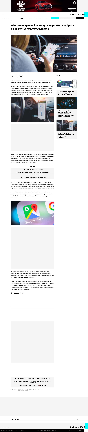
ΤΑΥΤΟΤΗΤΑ (40, 430)
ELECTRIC (55, 18)
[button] (4, 14)
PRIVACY (54, 430)
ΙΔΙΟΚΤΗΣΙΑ (38, 18)
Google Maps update (38, 389)
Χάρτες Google (28, 389)
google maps (21, 389)
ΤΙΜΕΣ (46, 18)
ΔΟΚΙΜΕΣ (30, 18)
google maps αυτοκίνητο (24, 390)
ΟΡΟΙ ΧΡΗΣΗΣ (47, 430)
